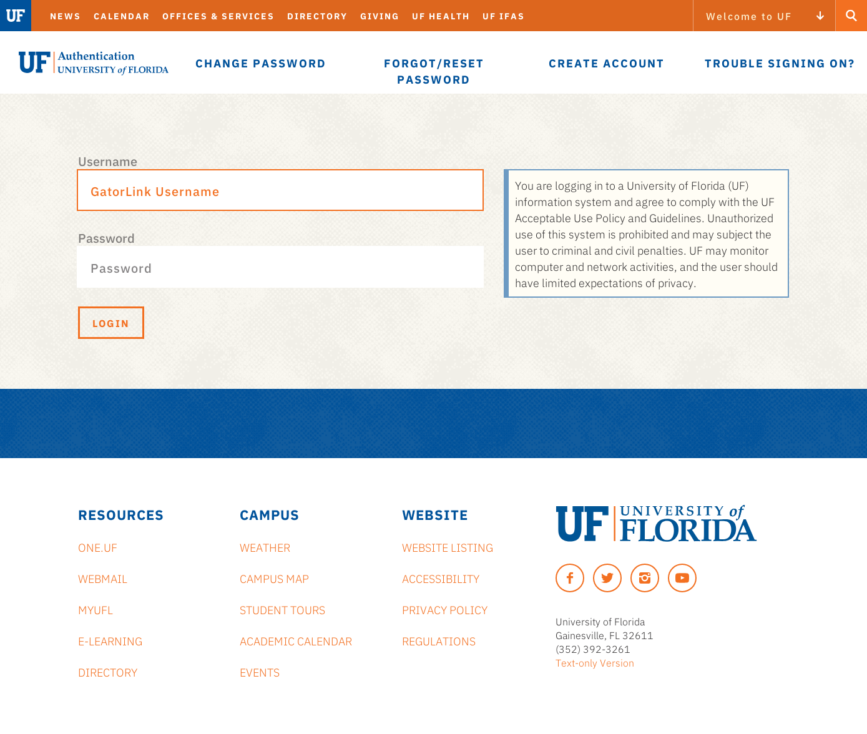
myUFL (95, 609)
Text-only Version (595, 662)
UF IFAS (503, 15)
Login (111, 323)
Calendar (122, 15)
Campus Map (274, 577)
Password (106, 237)
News (65, 15)
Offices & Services (218, 15)
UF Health (441, 15)
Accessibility (440, 577)
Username (107, 160)
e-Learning (110, 640)
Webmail (102, 577)
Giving (379, 15)
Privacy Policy (444, 609)
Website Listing (447, 546)
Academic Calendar (296, 640)
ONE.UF (97, 546)
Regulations (439, 640)
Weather (265, 546)
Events (260, 671)
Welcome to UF (749, 15)
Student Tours (282, 609)
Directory (317, 15)
